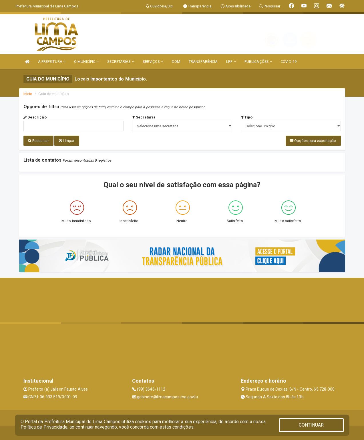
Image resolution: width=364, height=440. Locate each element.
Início (28, 94)
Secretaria (144, 117)
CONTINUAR (311, 425)
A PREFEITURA (51, 61)
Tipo (247, 117)
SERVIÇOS (153, 61)
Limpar (67, 140)
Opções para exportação (313, 140)
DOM (176, 61)
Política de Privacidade (44, 427)
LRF (231, 61)
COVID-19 (289, 61)
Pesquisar (38, 140)
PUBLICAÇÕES (258, 61)
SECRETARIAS (120, 61)
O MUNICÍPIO (86, 61)
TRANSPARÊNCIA (203, 61)
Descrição (35, 117)
